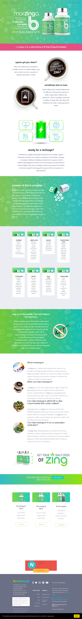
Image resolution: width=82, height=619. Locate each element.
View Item (21, 524)
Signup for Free (15, 2)
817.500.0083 (57, 597)
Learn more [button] (51, 616)
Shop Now (61, 525)
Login (5, 2)
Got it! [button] (77, 616)
